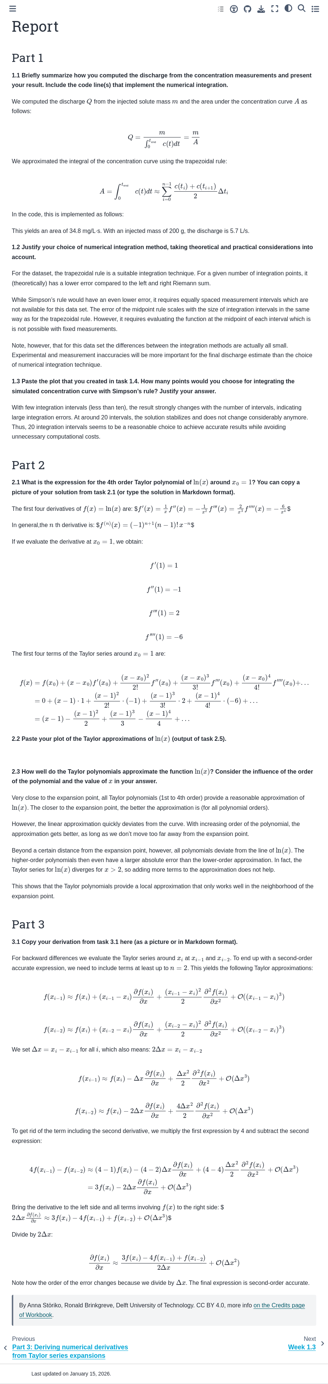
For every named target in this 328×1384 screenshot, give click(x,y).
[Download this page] (261, 9)
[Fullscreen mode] (275, 8)
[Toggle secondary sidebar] (315, 8)
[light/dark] (288, 7)
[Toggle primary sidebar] (13, 8)
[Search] (301, 7)
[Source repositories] (247, 9)
